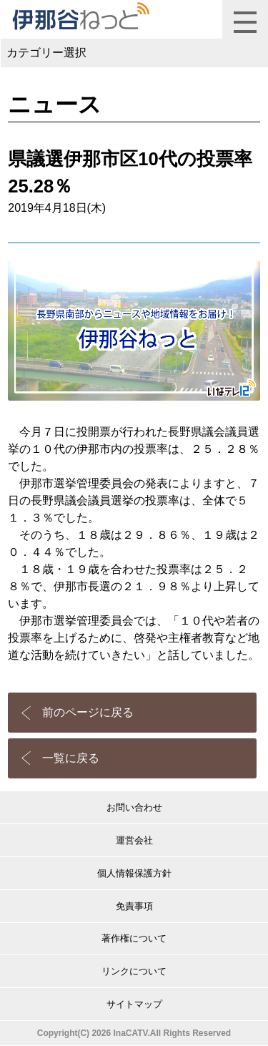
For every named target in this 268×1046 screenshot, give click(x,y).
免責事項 (134, 906)
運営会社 (134, 840)
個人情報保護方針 (134, 873)
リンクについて (134, 971)
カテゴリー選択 (46, 53)
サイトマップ (134, 1004)
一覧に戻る (70, 758)
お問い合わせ (134, 807)
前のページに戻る (88, 712)
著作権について (134, 938)
